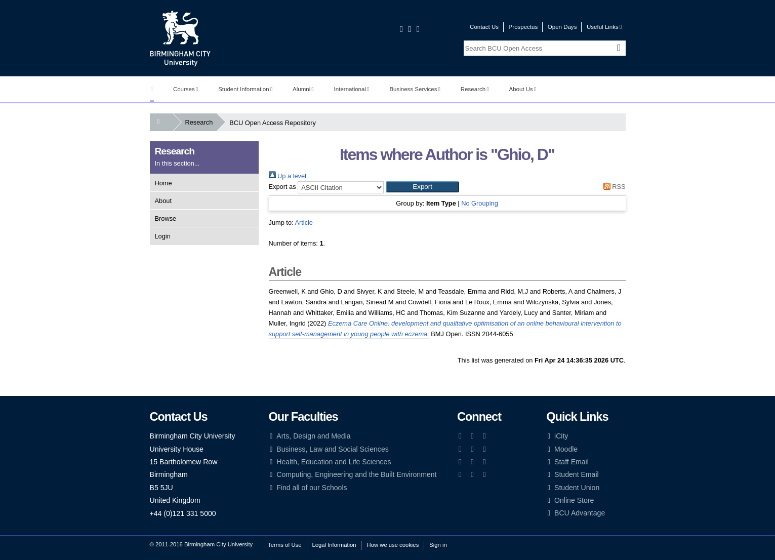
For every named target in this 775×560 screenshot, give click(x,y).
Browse (166, 218)
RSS (612, 186)
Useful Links (604, 27)
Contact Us (484, 27)
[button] (422, 186)
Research (475, 89)
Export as (282, 186)
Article (304, 222)
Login (163, 236)
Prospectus (523, 27)
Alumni (303, 89)
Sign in (437, 545)
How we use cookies (393, 545)
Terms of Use (284, 545)
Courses (185, 89)
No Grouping (479, 203)
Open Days (562, 27)
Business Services (414, 89)
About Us (523, 89)
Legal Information (334, 545)
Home (163, 183)
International (352, 89)
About (163, 201)
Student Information (245, 89)
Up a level (287, 176)
